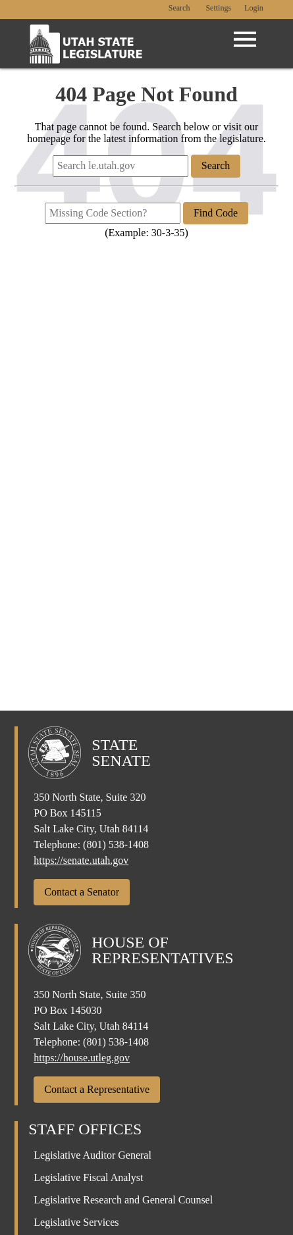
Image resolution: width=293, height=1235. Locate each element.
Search (179, 8)
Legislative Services (76, 1222)
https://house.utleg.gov (82, 1057)
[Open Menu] (245, 39)
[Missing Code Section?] (112, 213)
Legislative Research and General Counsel (123, 1199)
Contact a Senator (81, 891)
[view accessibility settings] (218, 8)
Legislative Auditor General (92, 1155)
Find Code (216, 212)
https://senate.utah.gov (81, 860)
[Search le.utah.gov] (120, 165)
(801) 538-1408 (116, 844)
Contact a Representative (96, 1089)
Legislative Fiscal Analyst (88, 1177)
